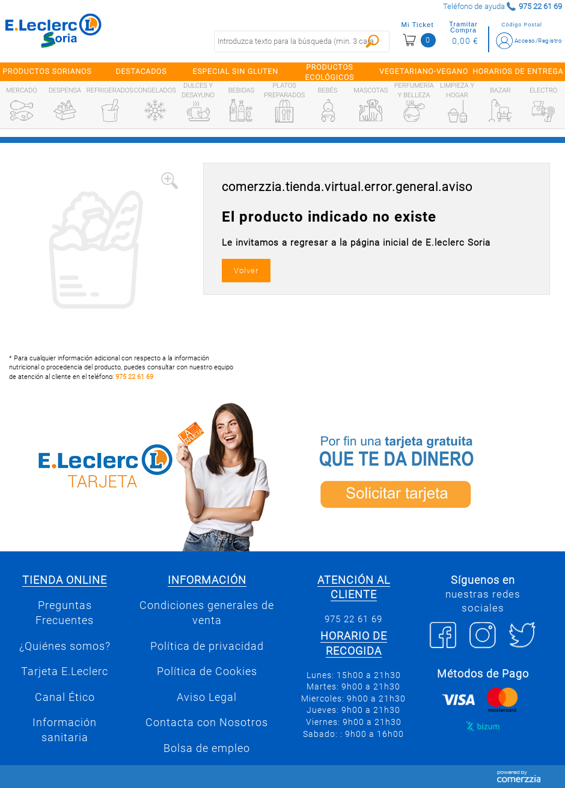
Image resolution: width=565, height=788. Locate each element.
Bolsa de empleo (206, 748)
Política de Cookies (207, 671)
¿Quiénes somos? (65, 646)
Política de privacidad (207, 646)
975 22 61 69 (134, 377)
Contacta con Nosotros (206, 723)
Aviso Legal (207, 697)
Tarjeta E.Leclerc (64, 671)
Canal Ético (65, 697)
